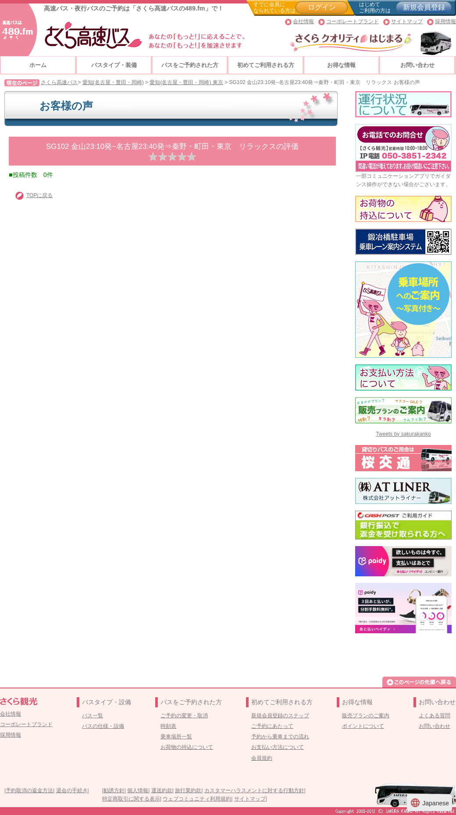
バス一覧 (92, 716)
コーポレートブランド (352, 21)
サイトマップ (407, 21)
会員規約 (261, 758)
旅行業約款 (188, 790)
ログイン (322, 7)
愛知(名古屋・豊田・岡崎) (113, 82)
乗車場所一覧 (176, 737)
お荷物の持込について (186, 747)
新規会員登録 (424, 7)
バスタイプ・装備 (114, 65)
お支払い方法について (277, 747)
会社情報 (303, 21)
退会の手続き (72, 790)
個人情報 (137, 790)
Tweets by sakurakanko (403, 434)
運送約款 (161, 790)
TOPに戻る (39, 195)
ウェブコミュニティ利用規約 (197, 799)
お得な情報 (341, 65)
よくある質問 (434, 716)
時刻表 (168, 726)
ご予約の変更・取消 (184, 716)
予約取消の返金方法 (29, 790)
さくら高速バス (59, 82)
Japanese (429, 802)
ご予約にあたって (272, 726)
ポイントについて (363, 726)
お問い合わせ (417, 65)
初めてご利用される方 (265, 65)
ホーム (37, 65)
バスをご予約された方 (189, 65)
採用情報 (445, 21)
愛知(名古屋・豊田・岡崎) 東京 (186, 82)
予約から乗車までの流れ (280, 737)
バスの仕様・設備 (103, 726)
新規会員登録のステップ (280, 716)
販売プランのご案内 (365, 716)
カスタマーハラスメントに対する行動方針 (254, 790)
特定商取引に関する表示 (131, 799)
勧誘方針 (114, 790)
